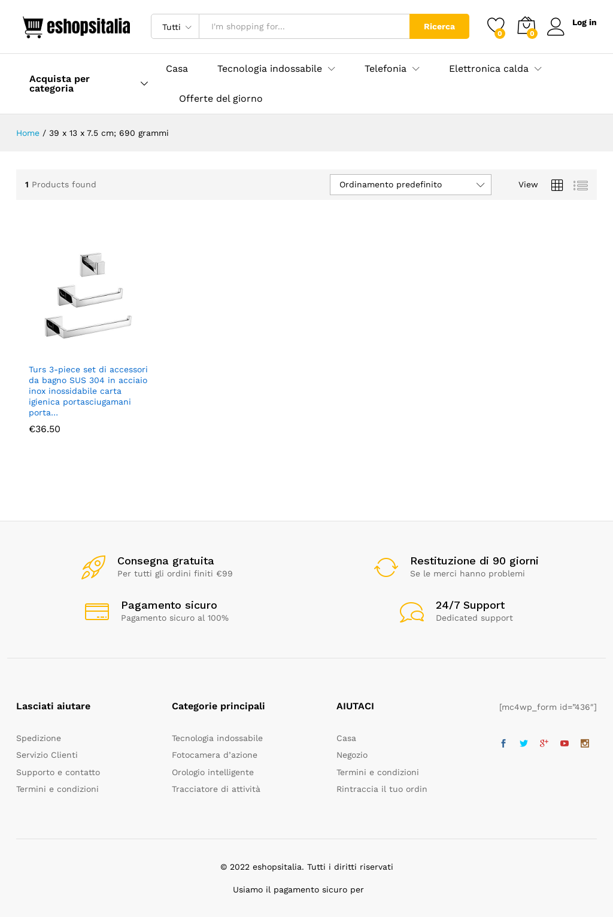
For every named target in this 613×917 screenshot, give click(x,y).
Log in (572, 22)
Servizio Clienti (47, 755)
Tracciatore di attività (216, 789)
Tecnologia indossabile (217, 738)
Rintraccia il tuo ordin (381, 789)
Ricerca (439, 26)
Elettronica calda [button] (489, 69)
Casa (177, 69)
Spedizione (38, 738)
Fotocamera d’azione (214, 755)
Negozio (352, 755)
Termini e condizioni (57, 789)
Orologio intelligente (213, 772)
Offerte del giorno (221, 99)
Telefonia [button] (385, 69)
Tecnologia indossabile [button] (269, 69)
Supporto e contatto (58, 772)
